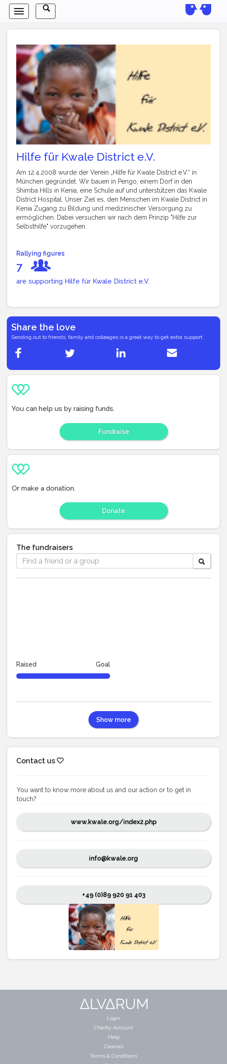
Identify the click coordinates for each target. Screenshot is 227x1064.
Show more (113, 719)
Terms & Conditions (113, 1056)
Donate (113, 510)
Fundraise (113, 431)
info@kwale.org (113, 858)
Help (114, 1037)
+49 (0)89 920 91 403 (113, 894)
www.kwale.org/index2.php (114, 821)
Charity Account (113, 1027)
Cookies (113, 1046)
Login (113, 1018)
